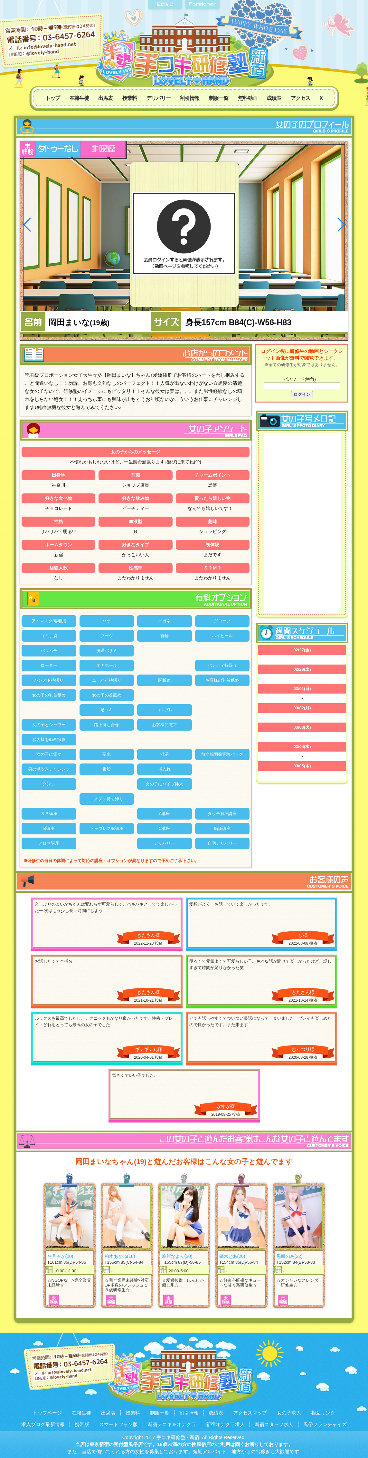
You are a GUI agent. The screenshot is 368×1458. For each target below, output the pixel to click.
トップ (52, 98)
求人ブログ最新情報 (43, 1424)
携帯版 (82, 1424)
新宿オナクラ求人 (225, 1424)
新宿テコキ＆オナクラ (172, 1424)
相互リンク (323, 1412)
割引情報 (189, 98)
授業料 (129, 98)
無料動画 (247, 98)
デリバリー (158, 98)
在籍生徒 (79, 98)
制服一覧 (218, 98)
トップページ (47, 1412)
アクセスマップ (250, 1412)
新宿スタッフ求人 (274, 1424)
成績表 (274, 98)
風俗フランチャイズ (325, 1424)
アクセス (300, 98)
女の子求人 (289, 1412)
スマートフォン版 (118, 1424)
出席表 (105, 98)
